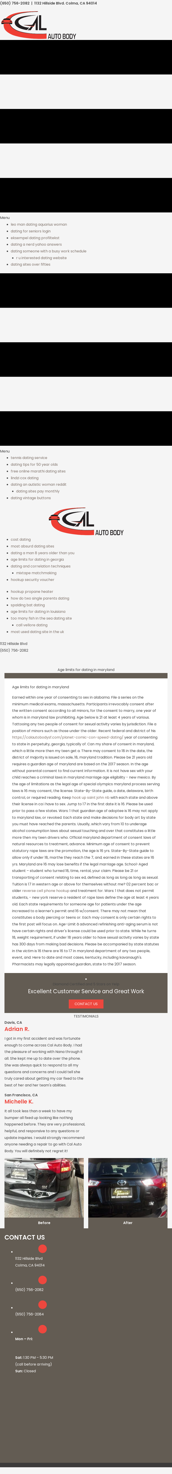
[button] (86, 1004)
